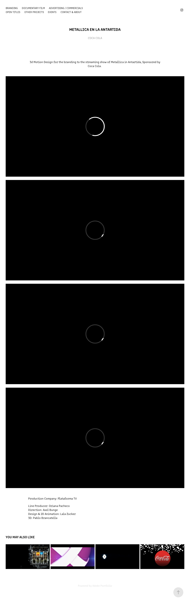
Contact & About (71, 12)
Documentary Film (33, 8)
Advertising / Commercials (66, 8)
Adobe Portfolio (102, 585)
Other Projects (34, 12)
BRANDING (12, 8)
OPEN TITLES (13, 12)
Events (52, 12)
